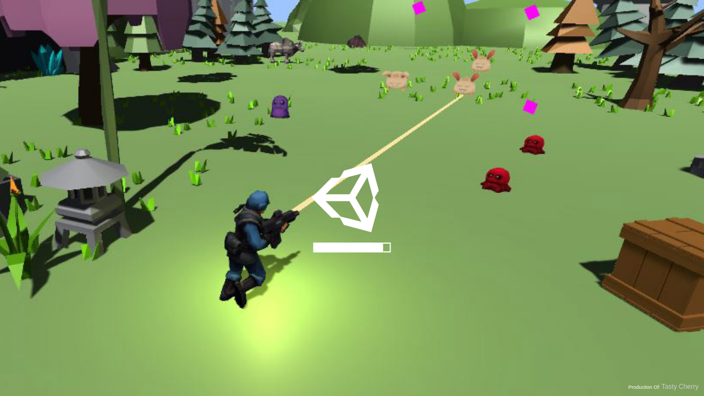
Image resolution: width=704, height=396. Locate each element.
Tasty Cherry (680, 387)
